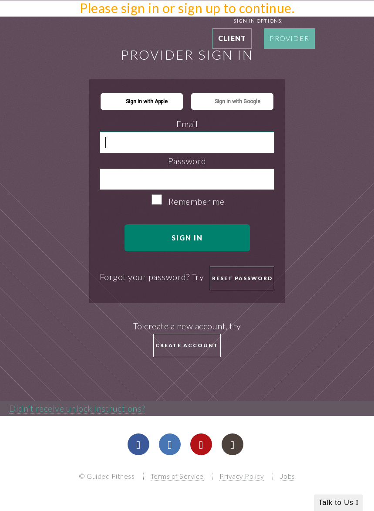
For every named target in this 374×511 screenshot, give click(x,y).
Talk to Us (338, 502)
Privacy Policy (241, 476)
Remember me (196, 201)
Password (187, 161)
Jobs (287, 476)
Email (187, 123)
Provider (289, 38)
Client (232, 38)
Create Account (187, 345)
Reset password (242, 278)
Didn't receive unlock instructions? (77, 408)
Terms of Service (177, 476)
